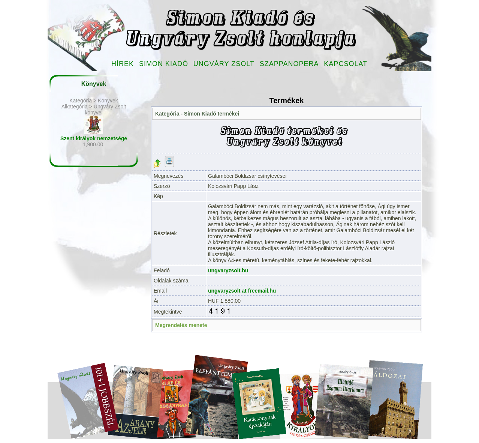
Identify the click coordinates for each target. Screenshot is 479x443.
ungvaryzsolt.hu (228, 270)
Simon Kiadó (163, 64)
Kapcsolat (345, 64)
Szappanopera (289, 64)
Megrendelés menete (181, 325)
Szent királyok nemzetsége (93, 138)
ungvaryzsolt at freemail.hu (242, 291)
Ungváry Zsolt (223, 64)
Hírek (122, 64)
